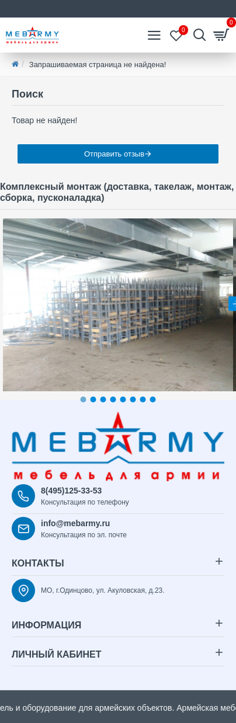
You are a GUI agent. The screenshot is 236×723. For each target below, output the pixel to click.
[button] (83, 399)
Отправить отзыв (114, 154)
